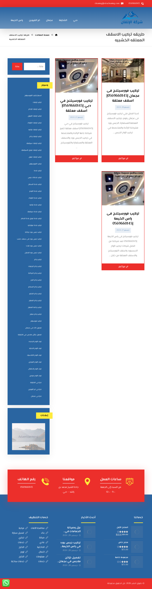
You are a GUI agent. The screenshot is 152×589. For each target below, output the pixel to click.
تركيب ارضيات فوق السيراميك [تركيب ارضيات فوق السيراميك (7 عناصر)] (31, 150)
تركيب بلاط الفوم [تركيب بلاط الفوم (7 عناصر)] (35, 191)
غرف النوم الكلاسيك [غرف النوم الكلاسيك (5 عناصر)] (34, 355)
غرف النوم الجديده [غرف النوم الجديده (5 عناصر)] (35, 341)
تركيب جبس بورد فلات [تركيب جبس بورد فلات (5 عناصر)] (34, 246)
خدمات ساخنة (19, 561)
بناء (44, 533)
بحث (17, 66)
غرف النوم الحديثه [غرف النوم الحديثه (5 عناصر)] (35, 348)
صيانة (43, 538)
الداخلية (42, 547)
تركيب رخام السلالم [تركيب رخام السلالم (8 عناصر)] (35, 287)
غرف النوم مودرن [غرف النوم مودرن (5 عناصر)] (35, 375)
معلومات (42, 557)
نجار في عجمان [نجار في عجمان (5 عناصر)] (36, 396)
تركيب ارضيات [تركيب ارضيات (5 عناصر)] (37, 102)
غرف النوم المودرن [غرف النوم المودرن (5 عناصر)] (35, 362)
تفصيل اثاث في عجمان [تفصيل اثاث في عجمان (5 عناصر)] (33, 328)
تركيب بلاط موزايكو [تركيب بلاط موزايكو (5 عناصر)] (35, 225)
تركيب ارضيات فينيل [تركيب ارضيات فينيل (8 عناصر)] (35, 157)
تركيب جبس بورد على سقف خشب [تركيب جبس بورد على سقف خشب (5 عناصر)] (29, 239)
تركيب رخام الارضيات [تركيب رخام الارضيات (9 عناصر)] (35, 266)
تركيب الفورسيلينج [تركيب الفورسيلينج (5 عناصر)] (35, 164)
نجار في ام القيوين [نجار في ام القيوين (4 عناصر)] (35, 389)
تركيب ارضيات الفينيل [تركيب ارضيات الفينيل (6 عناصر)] (35, 116)
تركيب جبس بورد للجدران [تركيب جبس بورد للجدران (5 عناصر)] (33, 252)
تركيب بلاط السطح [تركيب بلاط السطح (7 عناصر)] (35, 184)
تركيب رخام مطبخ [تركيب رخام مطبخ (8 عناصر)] (36, 314)
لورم (24, 552)
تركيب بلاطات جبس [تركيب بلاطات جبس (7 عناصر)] (35, 177)
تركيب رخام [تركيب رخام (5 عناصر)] (38, 259)
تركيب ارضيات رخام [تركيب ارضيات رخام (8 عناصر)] (35, 136)
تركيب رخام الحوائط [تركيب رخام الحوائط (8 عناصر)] (35, 273)
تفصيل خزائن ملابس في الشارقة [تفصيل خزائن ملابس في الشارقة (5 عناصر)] (30, 334)
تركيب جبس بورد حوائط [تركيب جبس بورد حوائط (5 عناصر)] (33, 232)
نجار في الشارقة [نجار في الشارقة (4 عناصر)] (36, 382)
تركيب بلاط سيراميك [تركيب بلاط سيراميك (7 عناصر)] (34, 211)
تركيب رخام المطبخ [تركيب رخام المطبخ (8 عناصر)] (35, 300)
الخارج (23, 547)
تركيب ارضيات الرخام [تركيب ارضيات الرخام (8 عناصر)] (35, 109)
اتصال (43, 552)
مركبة (23, 528)
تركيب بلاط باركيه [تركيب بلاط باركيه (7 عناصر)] (35, 205)
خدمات (23, 542)
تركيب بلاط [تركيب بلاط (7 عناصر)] (38, 170)
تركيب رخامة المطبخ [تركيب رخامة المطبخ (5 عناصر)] (35, 307)
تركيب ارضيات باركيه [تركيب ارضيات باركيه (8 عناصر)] (35, 129)
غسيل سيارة (20, 533)
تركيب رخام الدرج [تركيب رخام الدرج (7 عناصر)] (36, 280)
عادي (43, 542)
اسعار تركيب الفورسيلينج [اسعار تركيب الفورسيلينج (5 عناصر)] (33, 95)
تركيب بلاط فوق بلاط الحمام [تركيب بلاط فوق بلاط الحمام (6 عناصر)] (31, 218)
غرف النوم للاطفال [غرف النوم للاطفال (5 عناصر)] (35, 369)
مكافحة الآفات (39, 528)
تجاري (23, 538)
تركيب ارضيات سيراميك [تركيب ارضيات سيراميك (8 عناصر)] (34, 143)
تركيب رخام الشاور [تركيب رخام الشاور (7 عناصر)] (35, 293)
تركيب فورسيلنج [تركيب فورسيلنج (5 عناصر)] (36, 321)
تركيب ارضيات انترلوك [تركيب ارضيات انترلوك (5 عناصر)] (34, 123)
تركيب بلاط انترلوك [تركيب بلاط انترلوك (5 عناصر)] (35, 198)
